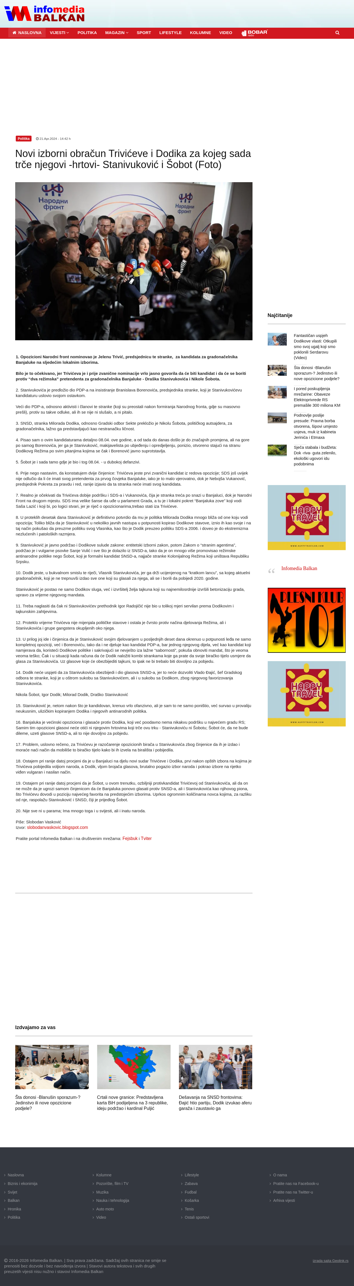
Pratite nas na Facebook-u (296, 1183)
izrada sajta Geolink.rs (329, 1259)
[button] (59, 32)
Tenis (189, 1208)
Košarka (192, 1199)
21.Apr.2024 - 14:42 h (54, 138)
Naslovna (16, 1174)
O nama (280, 1174)
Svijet (12, 1191)
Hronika (14, 1208)
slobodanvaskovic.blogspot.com (56, 826)
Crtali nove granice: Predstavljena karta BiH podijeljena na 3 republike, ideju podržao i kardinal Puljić (132, 1102)
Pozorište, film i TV (112, 1183)
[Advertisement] (177, 79)
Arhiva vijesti (284, 1199)
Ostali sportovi (197, 1216)
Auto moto (105, 1208)
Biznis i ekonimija (22, 1183)
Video (101, 1216)
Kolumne (103, 1174)
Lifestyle (192, 1174)
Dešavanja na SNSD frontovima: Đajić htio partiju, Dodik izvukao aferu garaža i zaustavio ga (215, 1102)
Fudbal (191, 1191)
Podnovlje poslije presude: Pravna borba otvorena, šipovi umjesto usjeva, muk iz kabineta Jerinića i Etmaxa (317, 420)
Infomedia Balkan (299, 562)
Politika (14, 1216)
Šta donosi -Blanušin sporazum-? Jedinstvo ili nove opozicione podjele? (47, 1102)
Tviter (145, 837)
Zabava (191, 1183)
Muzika (102, 1191)
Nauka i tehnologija (112, 1199)
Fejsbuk (130, 837)
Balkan (14, 1199)
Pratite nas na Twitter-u (293, 1191)
